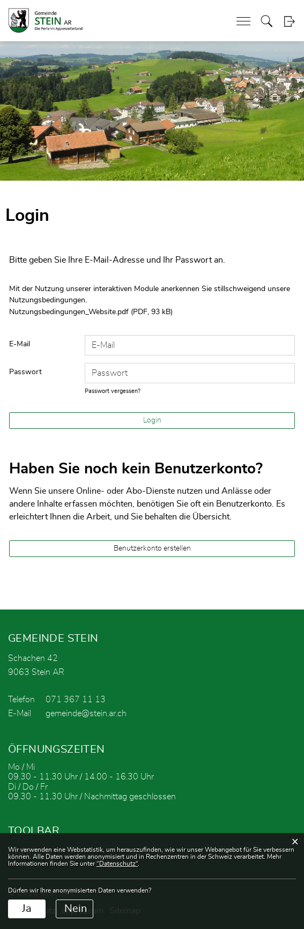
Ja (27, 908)
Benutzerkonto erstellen (152, 548)
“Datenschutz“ (117, 863)
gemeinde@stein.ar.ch (86, 713)
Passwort (25, 372)
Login (289, 21)
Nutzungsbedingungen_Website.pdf (69, 312)
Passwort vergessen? (112, 391)
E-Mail (19, 344)
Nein (75, 908)
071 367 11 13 (76, 699)
